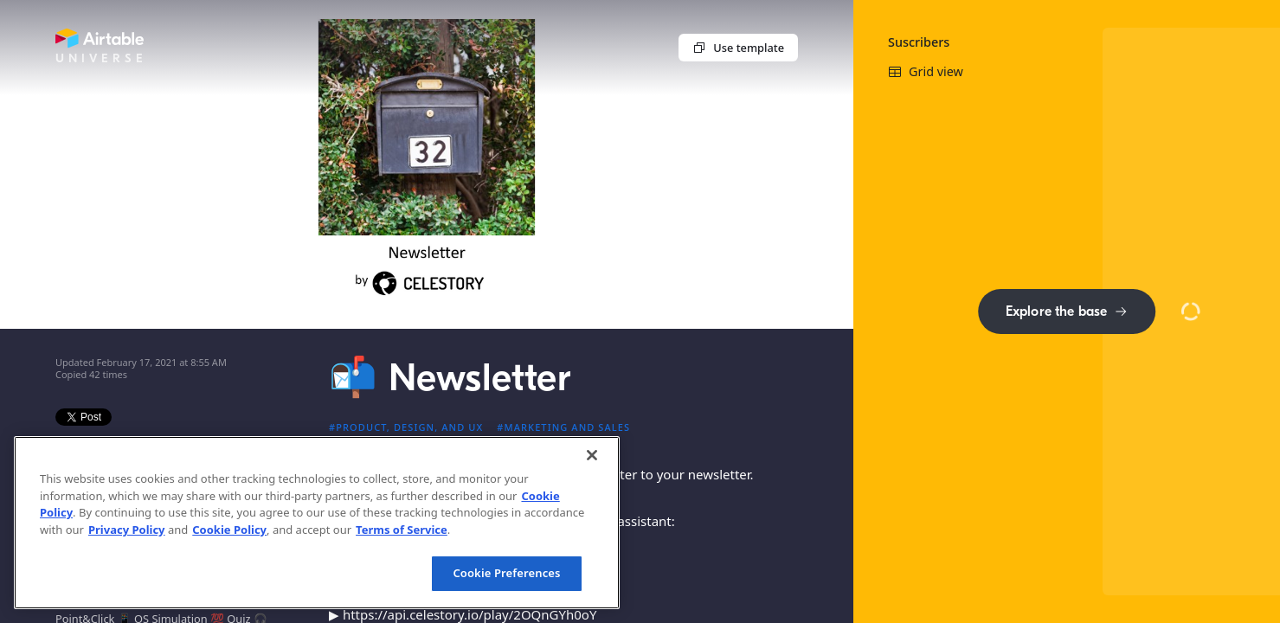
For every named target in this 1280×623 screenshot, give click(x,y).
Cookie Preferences (506, 573)
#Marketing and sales (563, 427)
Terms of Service (401, 529)
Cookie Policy (229, 529)
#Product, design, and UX (406, 427)
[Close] (592, 455)
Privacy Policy (126, 529)
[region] (317, 522)
